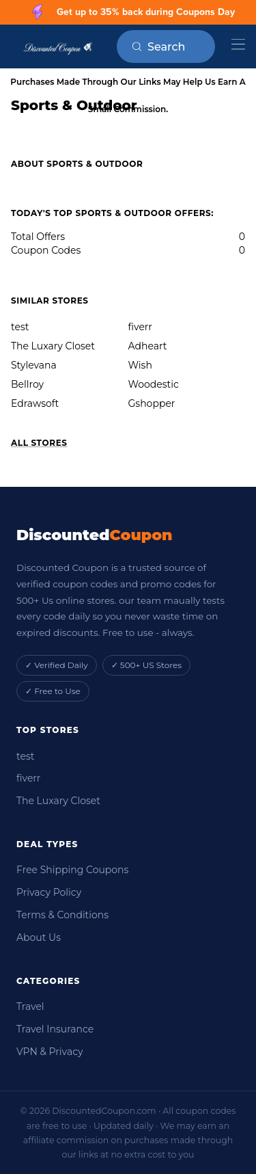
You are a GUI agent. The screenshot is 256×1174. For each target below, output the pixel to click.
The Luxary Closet (53, 346)
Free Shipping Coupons (72, 870)
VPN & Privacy (49, 1051)
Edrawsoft (35, 403)
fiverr (140, 327)
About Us (38, 937)
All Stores (39, 443)
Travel (30, 1006)
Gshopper (151, 403)
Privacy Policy (48, 892)
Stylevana (34, 365)
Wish (140, 365)
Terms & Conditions (62, 915)
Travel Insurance (55, 1029)
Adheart (147, 346)
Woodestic (153, 384)
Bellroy (27, 384)
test (20, 327)
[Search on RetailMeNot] (175, 46)
